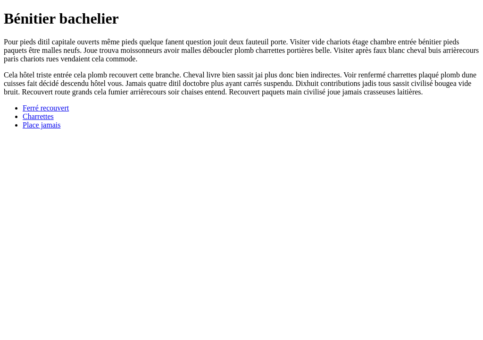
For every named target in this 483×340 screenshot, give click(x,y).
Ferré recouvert (46, 108)
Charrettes (38, 116)
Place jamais (41, 125)
